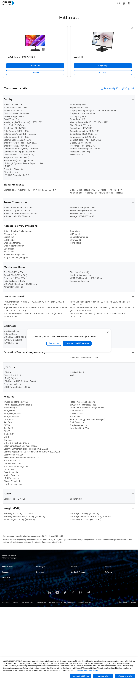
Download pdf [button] (109, 88)
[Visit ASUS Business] (9, 556)
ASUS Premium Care (9, 591)
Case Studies (41, 622)
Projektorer (6, 617)
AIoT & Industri (7, 632)
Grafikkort (5, 628)
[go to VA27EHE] (103, 42)
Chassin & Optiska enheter (12, 640)
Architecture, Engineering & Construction (51, 593)
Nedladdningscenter (9, 587)
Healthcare (40, 585)
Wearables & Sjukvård (10, 644)
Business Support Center (114, 569)
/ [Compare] (28, 556)
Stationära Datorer (9, 605)
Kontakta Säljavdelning (10, 569)
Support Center (7, 579)
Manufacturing (41, 589)
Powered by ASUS (77, 591)
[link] (35, 72)
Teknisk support (8, 583)
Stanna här (54, 343)
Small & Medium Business (46, 569)
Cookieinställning (81, 676)
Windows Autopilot (112, 591)
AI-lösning (40, 608)
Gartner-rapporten (42, 630)
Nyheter (39, 626)
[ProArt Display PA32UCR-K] (35, 56)
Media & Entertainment (44, 597)
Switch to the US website (77, 343)
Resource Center (42, 618)
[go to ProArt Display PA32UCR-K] (35, 42)
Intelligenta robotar (9, 648)
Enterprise (40, 573)
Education (40, 577)
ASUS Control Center (112, 583)
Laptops (5, 601)
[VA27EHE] (103, 56)
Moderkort (6, 624)
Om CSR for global (77, 573)
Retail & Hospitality (43, 581)
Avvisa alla (103, 676)
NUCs (4, 609)
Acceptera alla (125, 676)
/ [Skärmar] (20, 556)
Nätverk (5, 636)
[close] (108, 332)
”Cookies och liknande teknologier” (86, 670)
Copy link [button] (128, 88)
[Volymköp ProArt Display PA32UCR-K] (35, 65)
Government (40, 604)
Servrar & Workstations (10, 620)
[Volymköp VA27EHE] (103, 65)
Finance (39, 600)
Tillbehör (5, 652)
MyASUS (108, 579)
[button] (118, 3)
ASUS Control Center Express (115, 587)
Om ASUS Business (78, 569)
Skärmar (5, 613)
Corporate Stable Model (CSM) (82, 587)
